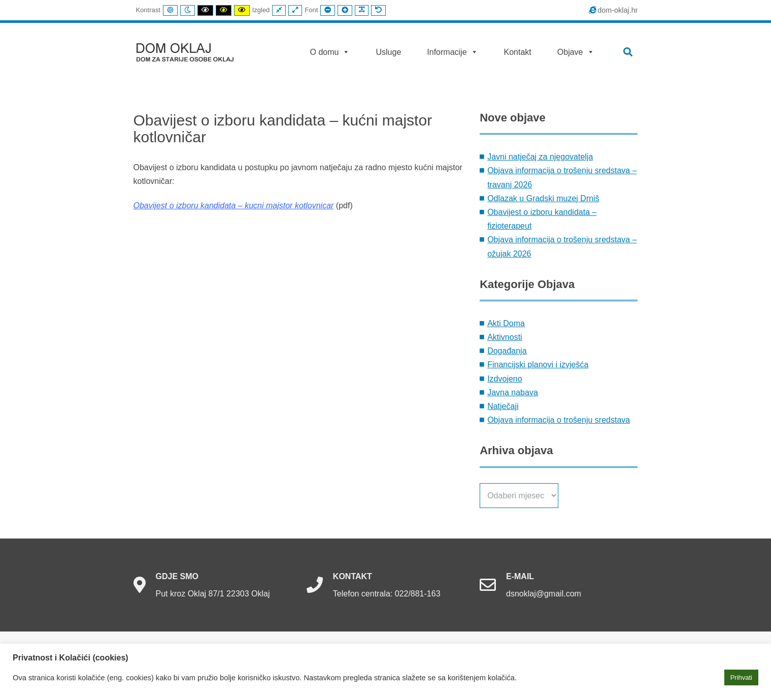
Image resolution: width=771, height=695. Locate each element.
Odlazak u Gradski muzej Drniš (543, 198)
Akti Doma (506, 323)
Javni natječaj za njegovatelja (540, 156)
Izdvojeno (504, 378)
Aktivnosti (504, 337)
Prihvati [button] (741, 677)
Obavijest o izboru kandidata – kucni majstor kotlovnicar (233, 205)
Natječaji (502, 406)
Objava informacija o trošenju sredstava (558, 420)
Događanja (506, 350)
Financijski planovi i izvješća (537, 364)
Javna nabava (512, 392)
